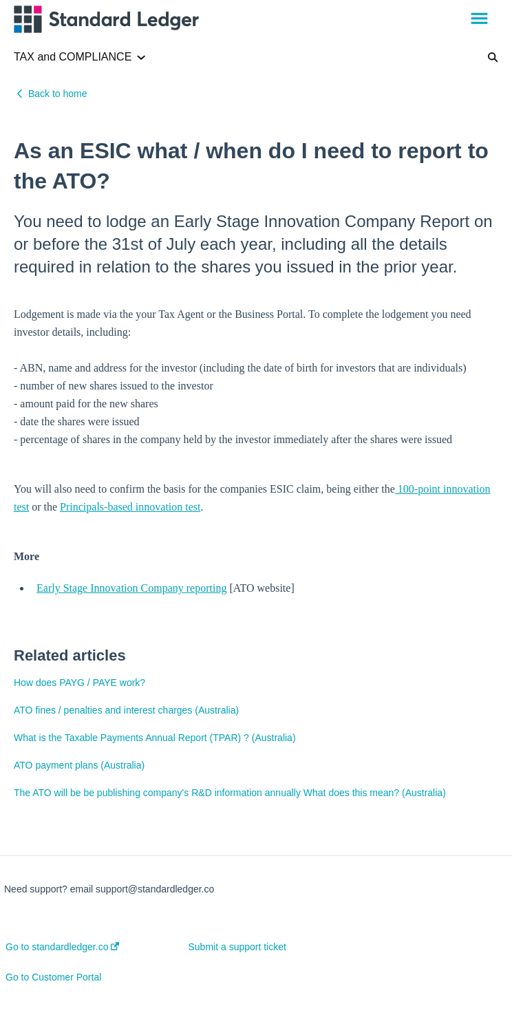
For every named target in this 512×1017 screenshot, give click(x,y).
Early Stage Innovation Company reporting (131, 588)
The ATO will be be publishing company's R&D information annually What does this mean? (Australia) (230, 792)
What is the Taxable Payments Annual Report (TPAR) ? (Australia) (155, 737)
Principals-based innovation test (130, 507)
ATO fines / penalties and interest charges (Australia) (126, 710)
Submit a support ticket (237, 946)
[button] (479, 19)
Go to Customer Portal (53, 977)
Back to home (57, 93)
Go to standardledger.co (62, 946)
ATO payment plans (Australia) (79, 765)
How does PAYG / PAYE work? (79, 682)
